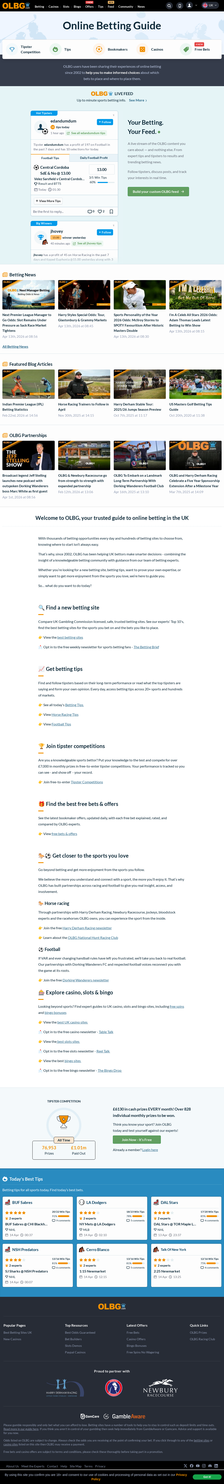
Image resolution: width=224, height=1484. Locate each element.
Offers (89, 5)
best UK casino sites (72, 1022)
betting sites (201, 1440)
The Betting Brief (146, 647)
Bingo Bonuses (137, 1345)
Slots (66, 6)
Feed (111, 5)
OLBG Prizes (198, 1332)
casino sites (11, 1444)
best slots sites (68, 1041)
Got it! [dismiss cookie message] (207, 1477)
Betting (39, 6)
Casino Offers (136, 1339)
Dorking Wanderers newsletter (86, 980)
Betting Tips (74, 705)
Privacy (100, 1466)
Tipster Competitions (87, 782)
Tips (100, 6)
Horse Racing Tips (65, 714)
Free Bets (133, 1332)
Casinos (54, 6)
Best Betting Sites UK (18, 1332)
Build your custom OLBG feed (158, 191)
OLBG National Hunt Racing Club (93, 937)
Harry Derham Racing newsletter (87, 928)
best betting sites (70, 637)
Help (64, 1466)
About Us (12, 1466)
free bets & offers (64, 834)
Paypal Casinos (75, 1352)
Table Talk (106, 1032)
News (141, 6)
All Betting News (15, 346)
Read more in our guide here (21, 1429)
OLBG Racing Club (202, 1339)
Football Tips (61, 724)
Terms (88, 1466)
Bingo (77, 6)
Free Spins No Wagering (143, 1352)
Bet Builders (73, 1339)
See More (138, 100)
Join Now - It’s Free (137, 1139)
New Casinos (12, 1339)
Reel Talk (103, 1051)
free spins (177, 1006)
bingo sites (73, 1061)
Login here (150, 1150)
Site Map (76, 1466)
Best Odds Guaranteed (80, 1332)
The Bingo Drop (110, 1070)
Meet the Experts (32, 1466)
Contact (52, 1466)
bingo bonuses (55, 1012)
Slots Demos (73, 1345)
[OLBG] (112, 1306)
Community (125, 6)
